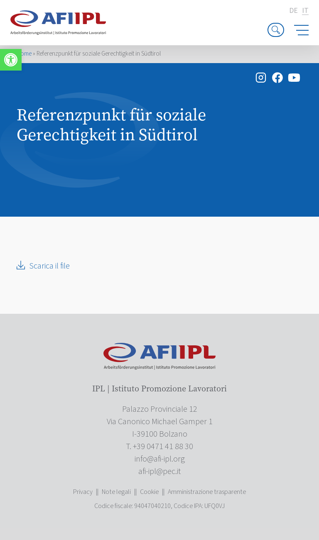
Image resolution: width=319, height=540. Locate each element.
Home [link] (24, 53)
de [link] (293, 11)
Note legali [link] (116, 491)
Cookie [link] (149, 491)
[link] (11, 60)
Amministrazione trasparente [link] (207, 491)
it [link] (305, 11)
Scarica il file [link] (49, 266)
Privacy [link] (83, 491)
